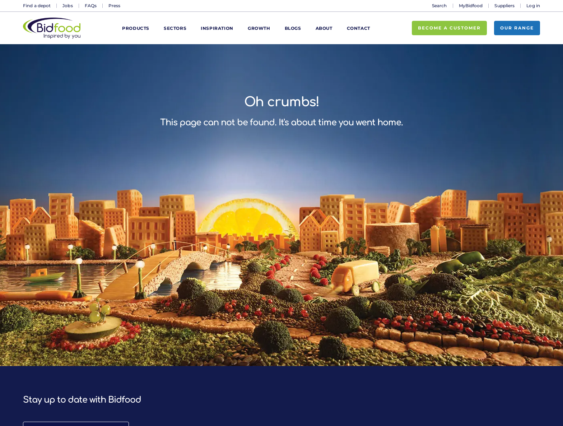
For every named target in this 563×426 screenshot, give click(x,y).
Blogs (293, 28)
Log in (533, 5)
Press (114, 5)
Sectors (175, 28)
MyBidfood (471, 5)
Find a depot (37, 5)
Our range (517, 28)
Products (135, 28)
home (389, 123)
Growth (259, 28)
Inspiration (217, 28)
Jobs (67, 5)
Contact (358, 28)
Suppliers (504, 5)
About (324, 28)
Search (439, 5)
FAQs (91, 5)
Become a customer (449, 28)
